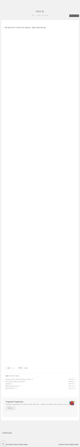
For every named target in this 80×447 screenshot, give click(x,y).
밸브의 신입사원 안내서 (11, 386)
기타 (7, 376)
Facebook (15, 444)
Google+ (25, 444)
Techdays (8, 383)
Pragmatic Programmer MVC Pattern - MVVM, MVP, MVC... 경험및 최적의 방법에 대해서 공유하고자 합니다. (37, 404)
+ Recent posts (7, 433)
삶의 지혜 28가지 (10, 388)
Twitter (10, 444)
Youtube (21, 444)
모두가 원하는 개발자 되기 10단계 (14, 381)
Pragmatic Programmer (14, 402)
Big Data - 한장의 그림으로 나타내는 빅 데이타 (18, 379)
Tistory (66, 444)
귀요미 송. (40, 11)
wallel (76, 444)
